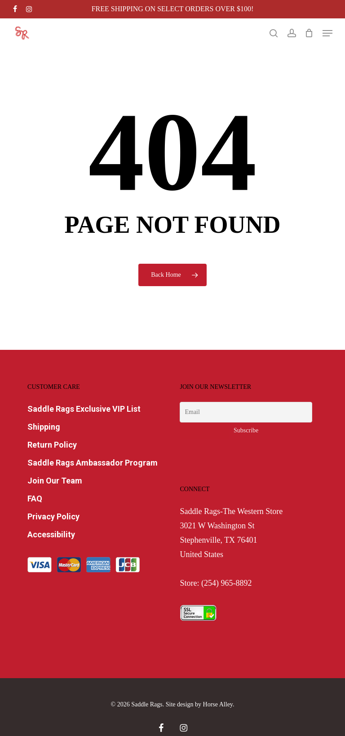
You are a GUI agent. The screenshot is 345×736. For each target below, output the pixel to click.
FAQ (34, 498)
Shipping (43, 426)
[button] (327, 33)
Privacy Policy (53, 516)
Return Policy (52, 444)
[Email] (246, 412)
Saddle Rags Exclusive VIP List (84, 409)
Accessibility (51, 534)
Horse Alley (218, 704)
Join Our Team (54, 480)
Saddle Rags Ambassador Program (92, 462)
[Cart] (309, 33)
